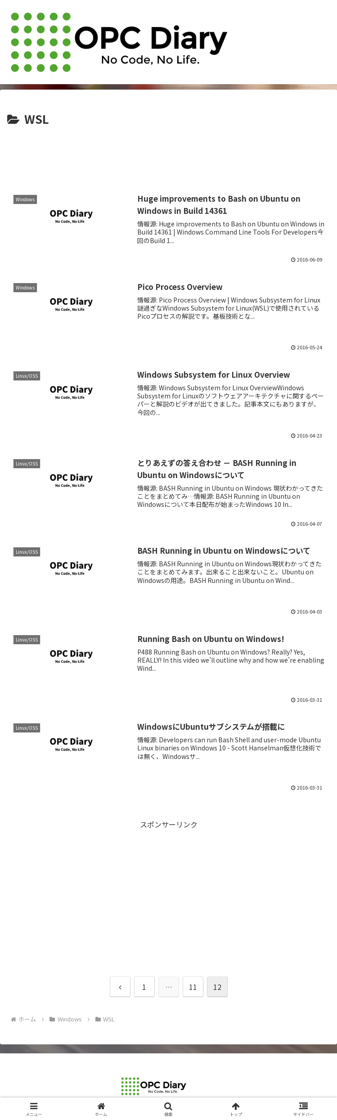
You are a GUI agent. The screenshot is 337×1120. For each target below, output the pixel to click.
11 (193, 986)
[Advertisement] (168, 156)
